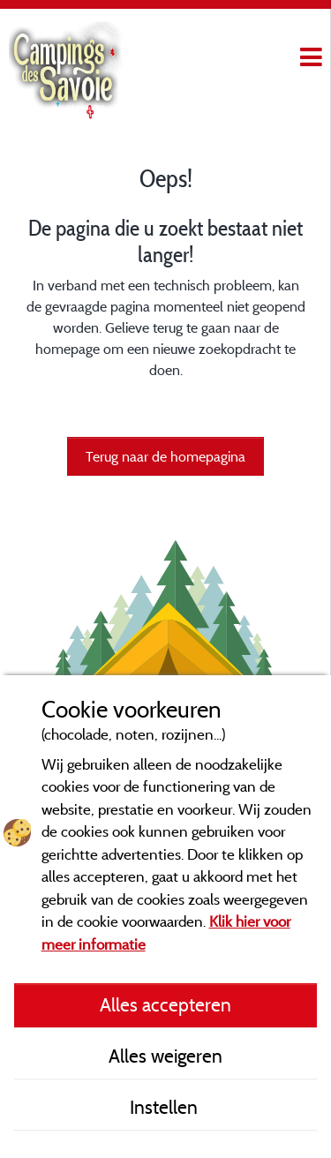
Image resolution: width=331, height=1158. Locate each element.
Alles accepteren (165, 1004)
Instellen (166, 1106)
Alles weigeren (165, 1055)
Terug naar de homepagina (165, 456)
